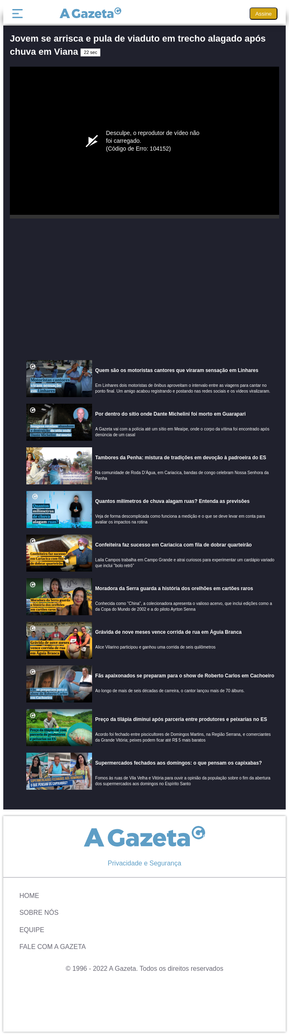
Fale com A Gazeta (52, 946)
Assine (263, 14)
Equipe (31, 929)
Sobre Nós (38, 912)
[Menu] (19, 13)
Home (29, 895)
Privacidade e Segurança (144, 863)
